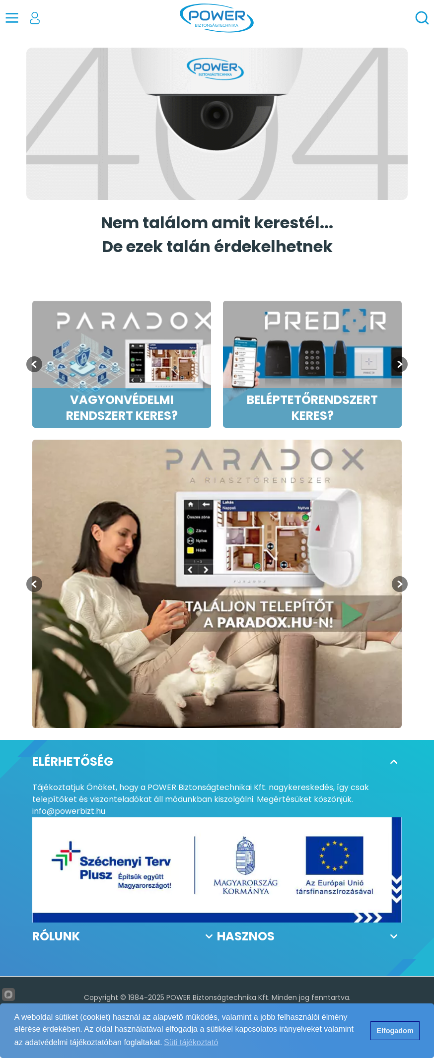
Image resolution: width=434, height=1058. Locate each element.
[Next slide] (400, 364)
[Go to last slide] (34, 364)
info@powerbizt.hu (68, 811)
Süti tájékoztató (191, 1042)
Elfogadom (394, 1031)
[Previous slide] (34, 584)
